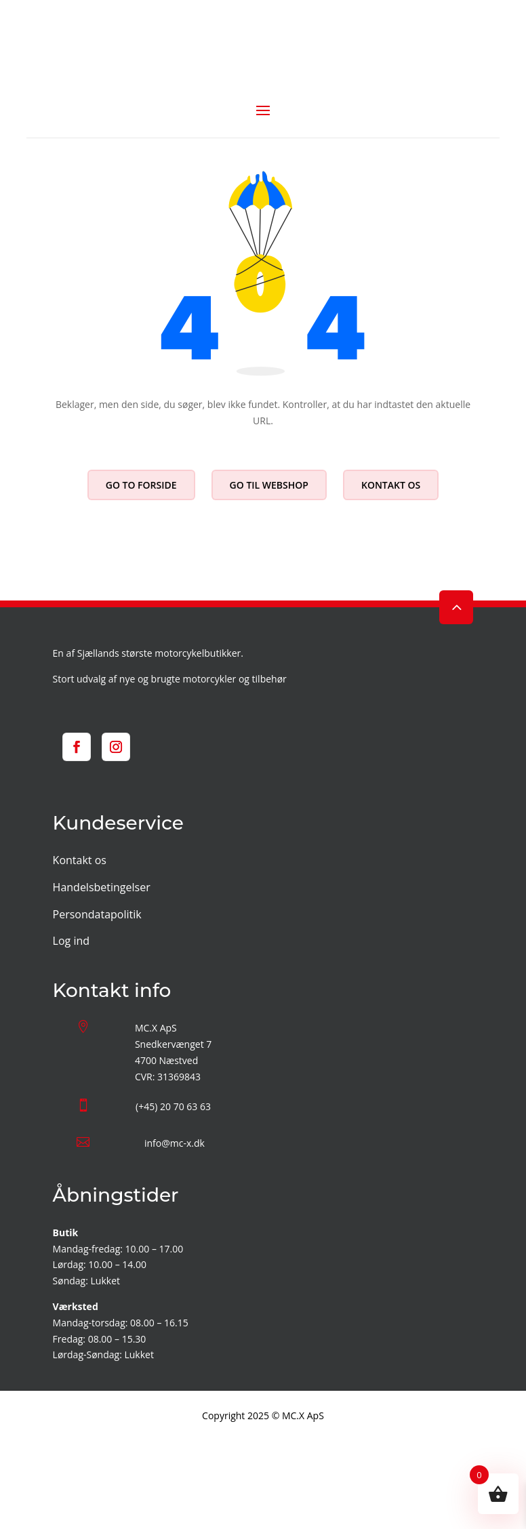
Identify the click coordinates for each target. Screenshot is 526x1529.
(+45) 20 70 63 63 (173, 1106)
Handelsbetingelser (101, 887)
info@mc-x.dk (174, 1143)
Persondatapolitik (97, 914)
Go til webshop (269, 484)
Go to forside (141, 484)
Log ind (71, 940)
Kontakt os (390, 484)
